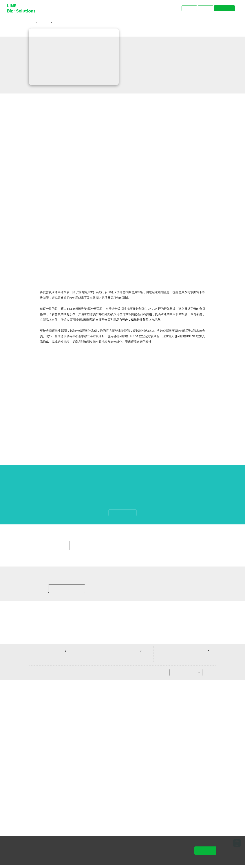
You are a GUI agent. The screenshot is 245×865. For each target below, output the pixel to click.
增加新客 (162, 711)
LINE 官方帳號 (84, 718)
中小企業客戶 (121, 711)
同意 (205, 850)
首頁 (31, 23)
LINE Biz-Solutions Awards (92, 711)
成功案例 (43, 23)
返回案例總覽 (122, 803)
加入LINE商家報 (66, 766)
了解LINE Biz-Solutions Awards (122, 610)
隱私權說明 (151, 856)
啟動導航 (122, 678)
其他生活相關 (143, 711)
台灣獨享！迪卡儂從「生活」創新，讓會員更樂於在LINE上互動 (91, 23)
